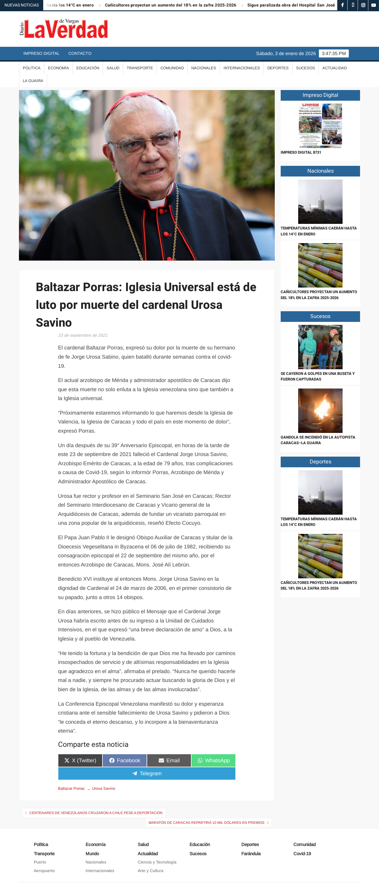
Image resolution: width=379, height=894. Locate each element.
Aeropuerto (44, 870)
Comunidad (172, 68)
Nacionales (203, 68)
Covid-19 (302, 853)
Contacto (79, 53)
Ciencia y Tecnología (157, 862)
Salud (113, 68)
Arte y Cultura (150, 870)
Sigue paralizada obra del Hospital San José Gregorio (304, 5)
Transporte (140, 68)
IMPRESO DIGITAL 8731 (301, 152)
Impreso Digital (41, 53)
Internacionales (242, 68)
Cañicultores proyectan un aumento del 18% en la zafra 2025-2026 (174, 5)
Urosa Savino (103, 788)
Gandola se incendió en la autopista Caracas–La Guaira (318, 440)
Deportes (278, 68)
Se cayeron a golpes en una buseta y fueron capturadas (318, 376)
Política (32, 68)
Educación (87, 68)
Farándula (251, 853)
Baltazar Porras (71, 788)
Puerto (40, 862)
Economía (58, 68)
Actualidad (334, 68)
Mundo (92, 853)
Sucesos (305, 68)
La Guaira (33, 80)
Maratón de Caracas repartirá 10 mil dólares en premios (206, 823)
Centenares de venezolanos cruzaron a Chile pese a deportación (96, 813)
